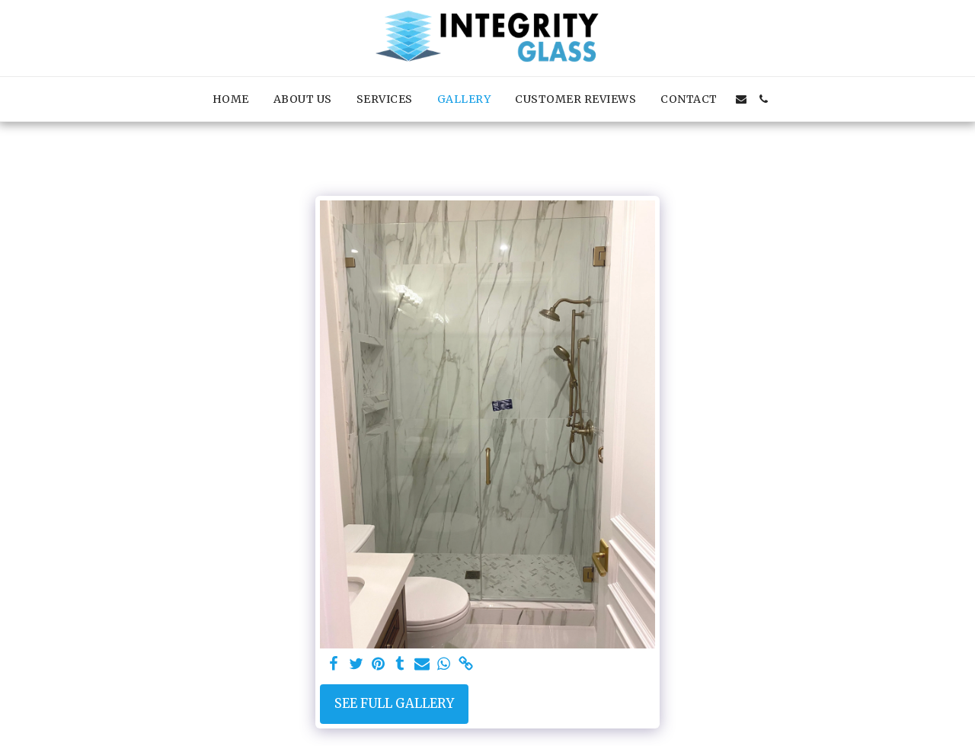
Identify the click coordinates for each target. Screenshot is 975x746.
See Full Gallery (394, 704)
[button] (741, 99)
